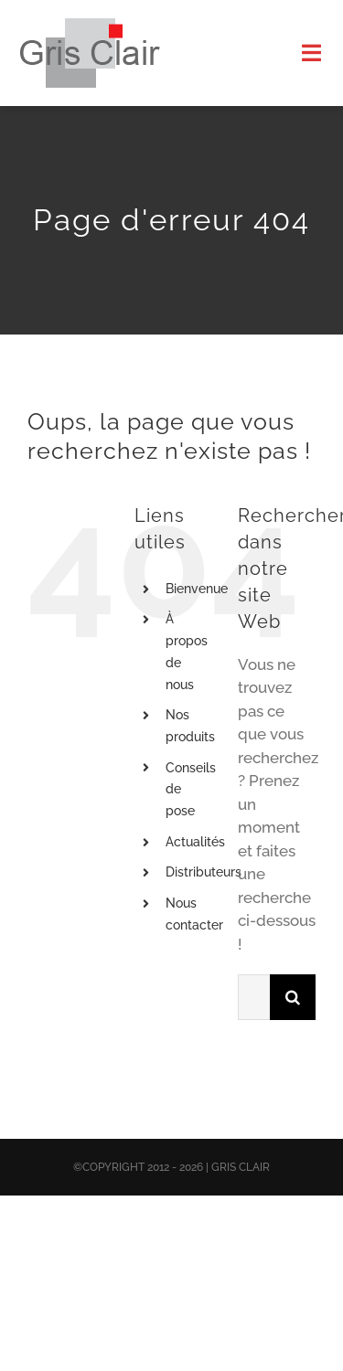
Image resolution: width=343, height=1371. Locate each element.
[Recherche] (293, 997)
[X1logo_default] (90, 25)
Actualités (195, 841)
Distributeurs (203, 872)
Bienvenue (197, 588)
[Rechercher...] (254, 997)
